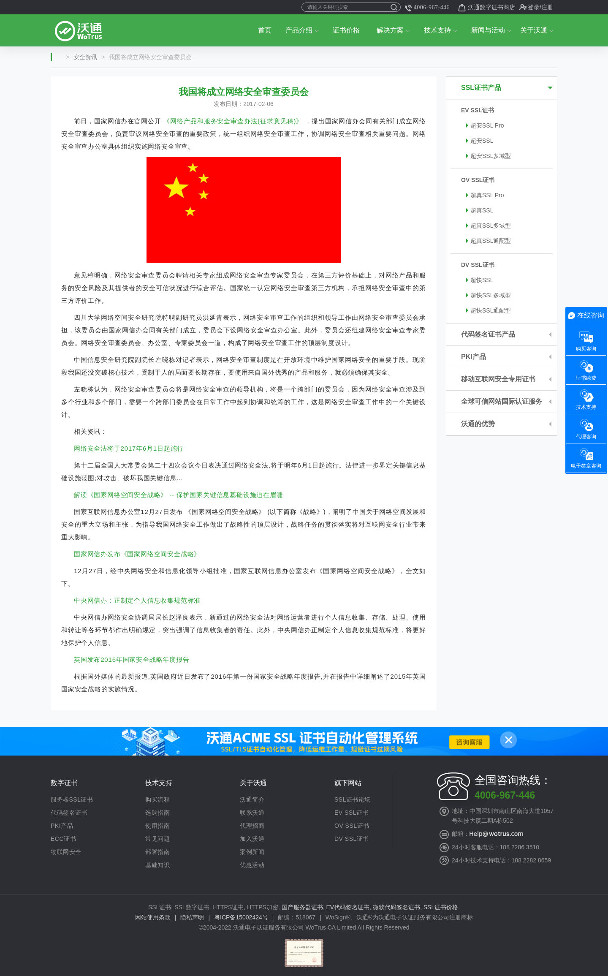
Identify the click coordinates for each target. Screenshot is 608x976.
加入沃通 (252, 838)
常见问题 (157, 838)
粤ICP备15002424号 (241, 917)
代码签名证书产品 (488, 334)
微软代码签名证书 (396, 907)
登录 (534, 7)
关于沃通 (537, 30)
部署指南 (157, 851)
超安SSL (479, 140)
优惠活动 (252, 865)
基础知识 (157, 865)
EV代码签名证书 (348, 907)
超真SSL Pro (485, 195)
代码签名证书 (69, 812)
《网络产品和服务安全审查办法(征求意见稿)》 (233, 121)
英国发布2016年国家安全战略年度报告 (132, 659)
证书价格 (346, 30)
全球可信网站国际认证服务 (501, 401)
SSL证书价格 (440, 907)
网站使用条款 (153, 917)
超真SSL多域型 (488, 225)
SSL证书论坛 (352, 799)
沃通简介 (252, 799)
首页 (264, 30)
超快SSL (479, 280)
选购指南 (157, 812)
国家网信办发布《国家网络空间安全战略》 (137, 553)
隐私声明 (192, 917)
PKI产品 (473, 356)
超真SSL (479, 210)
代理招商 (252, 825)
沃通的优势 (478, 423)
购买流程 (157, 799)
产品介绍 (302, 30)
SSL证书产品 (481, 87)
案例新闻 (252, 851)
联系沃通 (252, 812)
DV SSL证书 (477, 264)
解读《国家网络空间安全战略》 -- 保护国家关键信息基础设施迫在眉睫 (178, 494)
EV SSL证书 (477, 110)
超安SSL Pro (485, 125)
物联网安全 (66, 851)
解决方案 (393, 30)
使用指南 (157, 825)
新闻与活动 (491, 30)
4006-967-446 (427, 8)
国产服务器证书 (302, 907)
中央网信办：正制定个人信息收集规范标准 (137, 600)
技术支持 (440, 30)
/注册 (546, 7)
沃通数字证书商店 (486, 7)
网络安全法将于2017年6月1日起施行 (129, 448)
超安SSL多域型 (488, 155)
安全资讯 (85, 57)
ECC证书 (63, 838)
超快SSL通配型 (488, 310)
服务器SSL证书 (72, 799)
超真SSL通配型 (488, 240)
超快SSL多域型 (488, 295)
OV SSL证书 (477, 180)
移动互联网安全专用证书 (498, 379)
